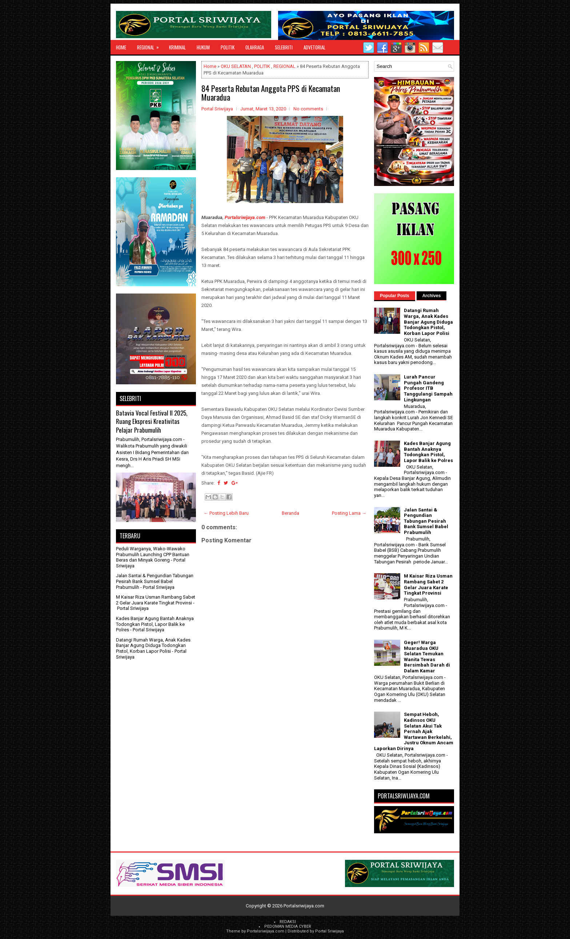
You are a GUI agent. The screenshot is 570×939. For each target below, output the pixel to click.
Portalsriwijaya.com (245, 217)
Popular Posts (394, 295)
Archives (431, 295)
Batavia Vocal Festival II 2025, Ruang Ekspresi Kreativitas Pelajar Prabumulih (151, 421)
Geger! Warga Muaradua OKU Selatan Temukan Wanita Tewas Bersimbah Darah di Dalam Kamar (427, 656)
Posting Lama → (349, 513)
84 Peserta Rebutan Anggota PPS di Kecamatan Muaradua (270, 92)
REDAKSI (288, 921)
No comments (308, 109)
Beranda (290, 513)
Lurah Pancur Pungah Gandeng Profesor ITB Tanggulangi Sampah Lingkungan (428, 388)
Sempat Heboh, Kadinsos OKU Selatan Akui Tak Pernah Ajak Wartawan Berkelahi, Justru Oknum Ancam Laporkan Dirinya (413, 731)
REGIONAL (150, 45)
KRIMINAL (177, 47)
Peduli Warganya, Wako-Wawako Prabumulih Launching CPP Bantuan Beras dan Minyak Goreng (152, 554)
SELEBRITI (284, 47)
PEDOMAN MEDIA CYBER (287, 926)
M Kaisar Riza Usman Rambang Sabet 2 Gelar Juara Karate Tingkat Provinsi (155, 600)
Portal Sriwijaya (329, 931)
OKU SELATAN (236, 66)
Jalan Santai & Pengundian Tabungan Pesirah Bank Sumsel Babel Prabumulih (154, 581)
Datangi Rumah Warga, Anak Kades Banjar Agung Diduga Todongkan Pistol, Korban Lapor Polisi (153, 645)
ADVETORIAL (314, 47)
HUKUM (203, 47)
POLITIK (227, 47)
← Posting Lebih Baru (226, 513)
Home (121, 47)
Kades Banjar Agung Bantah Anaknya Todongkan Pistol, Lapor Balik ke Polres (155, 624)
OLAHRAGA (254, 47)
